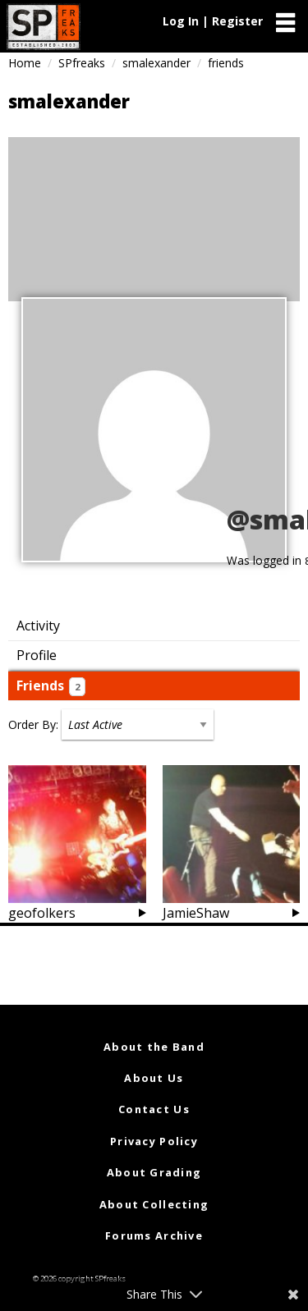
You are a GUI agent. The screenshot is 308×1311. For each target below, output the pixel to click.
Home (24, 63)
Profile (36, 655)
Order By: (33, 724)
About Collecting (154, 1204)
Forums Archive (154, 1235)
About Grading (154, 1172)
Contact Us (154, 1109)
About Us (153, 1077)
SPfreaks (81, 63)
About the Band (154, 1046)
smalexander (156, 63)
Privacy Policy (154, 1141)
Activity (38, 626)
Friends (50, 686)
